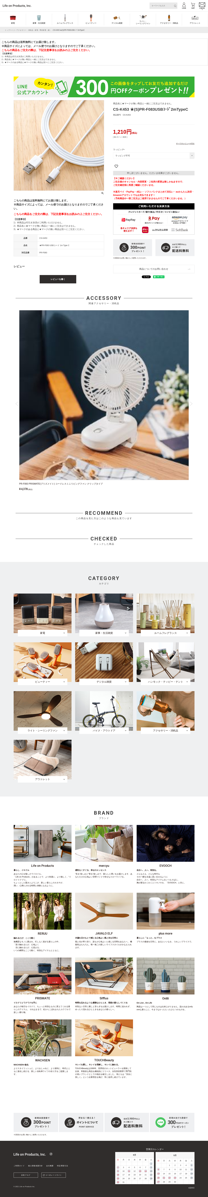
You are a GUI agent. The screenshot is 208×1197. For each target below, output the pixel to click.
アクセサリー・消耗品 (169, 23)
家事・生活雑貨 (39, 23)
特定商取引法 (62, 1166)
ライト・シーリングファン (143, 22)
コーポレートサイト (53, 1175)
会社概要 (50, 1166)
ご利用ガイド (19, 1166)
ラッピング (119, 149)
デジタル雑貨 (117, 23)
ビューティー (91, 23)
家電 (13, 23)
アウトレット (195, 23)
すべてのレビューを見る (185, 143)
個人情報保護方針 (35, 1166)
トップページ (10, 30)
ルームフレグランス (65, 23)
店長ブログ (25, 1175)
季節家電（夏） (45, 30)
